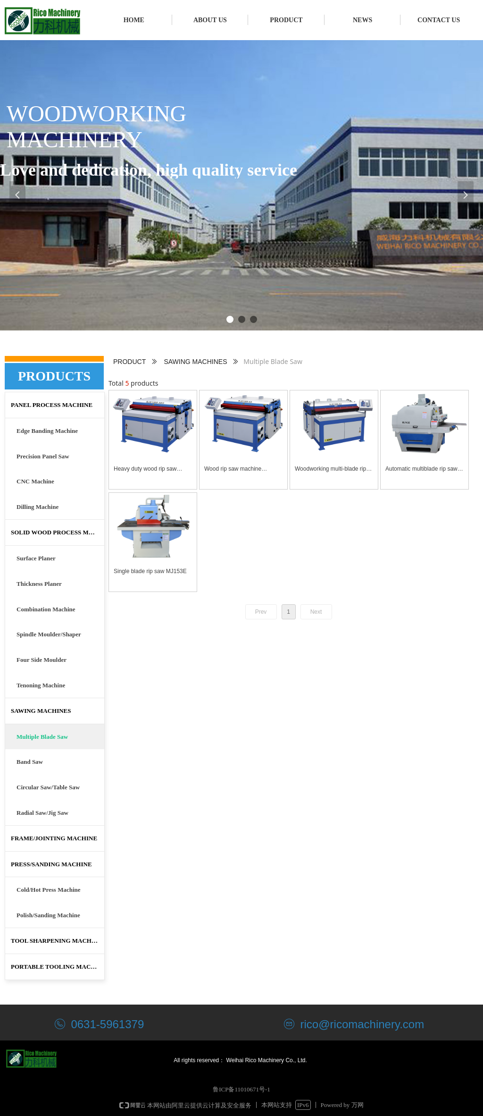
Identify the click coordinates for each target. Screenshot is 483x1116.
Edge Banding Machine (47, 430)
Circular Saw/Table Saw (48, 787)
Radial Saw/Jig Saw (42, 812)
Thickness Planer (39, 583)
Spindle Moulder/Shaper (49, 634)
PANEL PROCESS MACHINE (51, 404)
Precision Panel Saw (43, 456)
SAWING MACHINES (195, 361)
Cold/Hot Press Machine (49, 889)
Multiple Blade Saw (42, 736)
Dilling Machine (37, 506)
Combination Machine (46, 609)
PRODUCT (129, 361)
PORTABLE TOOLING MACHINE (57, 966)
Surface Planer (36, 558)
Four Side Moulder (42, 659)
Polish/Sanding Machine (48, 915)
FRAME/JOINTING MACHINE (54, 838)
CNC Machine (35, 481)
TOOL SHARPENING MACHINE (56, 940)
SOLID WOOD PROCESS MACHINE (57, 532)
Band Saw (30, 761)
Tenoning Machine (41, 685)
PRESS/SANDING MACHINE (51, 864)
